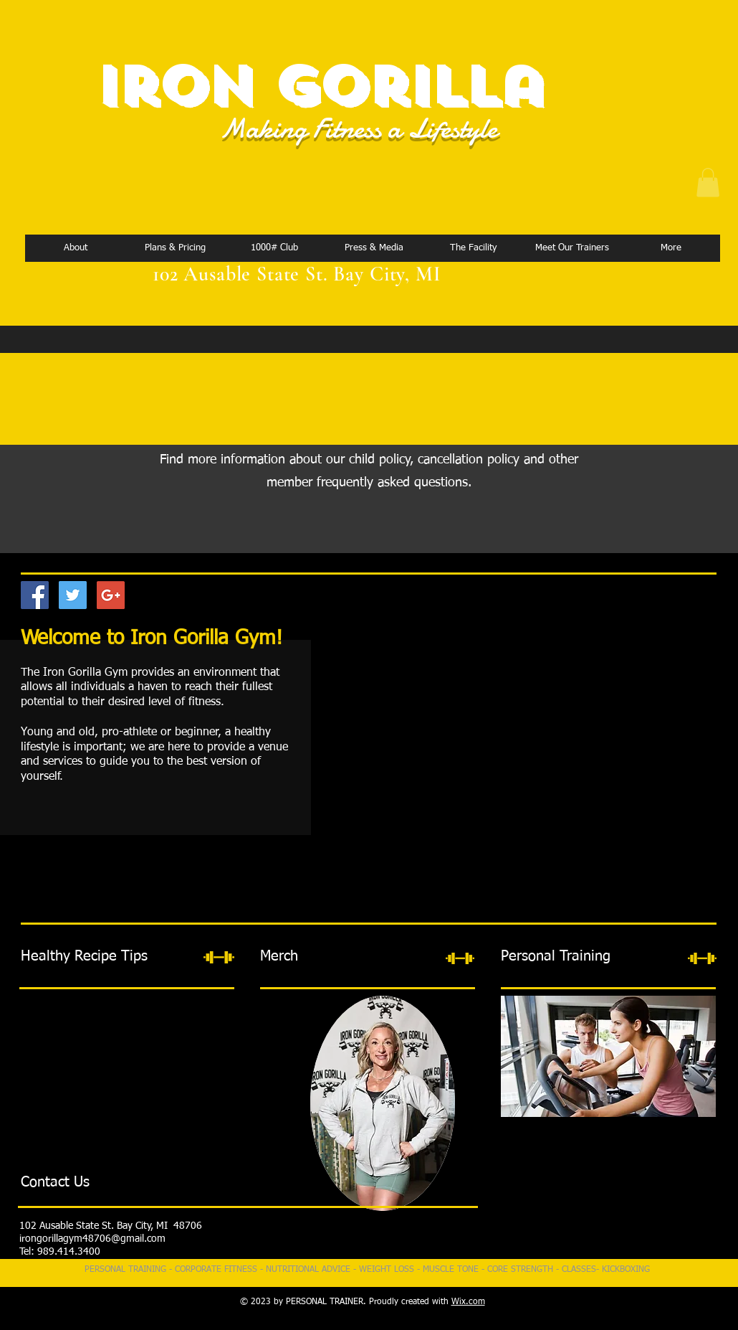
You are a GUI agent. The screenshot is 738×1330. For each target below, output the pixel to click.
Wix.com (468, 1302)
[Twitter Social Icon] (73, 595)
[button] (708, 182)
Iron (173, 86)
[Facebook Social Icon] (35, 595)
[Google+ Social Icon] (111, 595)
